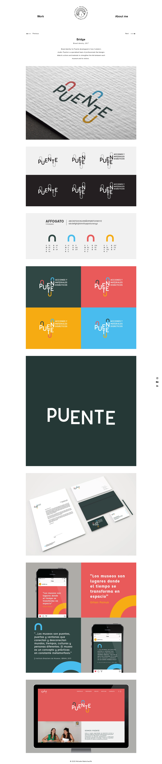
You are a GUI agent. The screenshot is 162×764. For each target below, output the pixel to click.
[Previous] (36, 33)
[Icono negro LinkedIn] (157, 386)
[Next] (124, 33)
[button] (157, 8)
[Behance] (157, 382)
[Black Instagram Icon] (157, 378)
